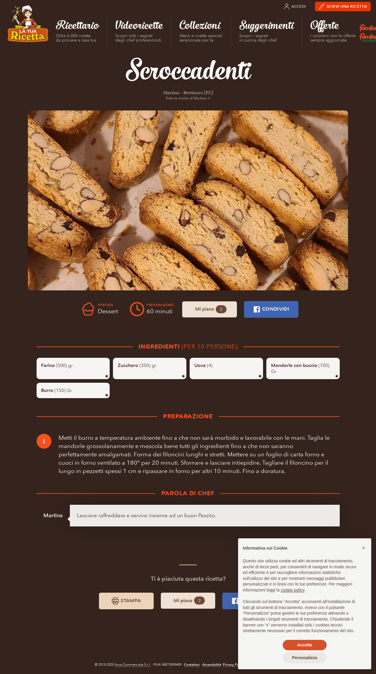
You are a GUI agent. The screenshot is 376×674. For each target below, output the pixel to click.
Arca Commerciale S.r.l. (133, 665)
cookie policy (292, 590)
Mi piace (210, 309)
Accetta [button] (304, 645)
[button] (363, 548)
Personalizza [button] (304, 657)
